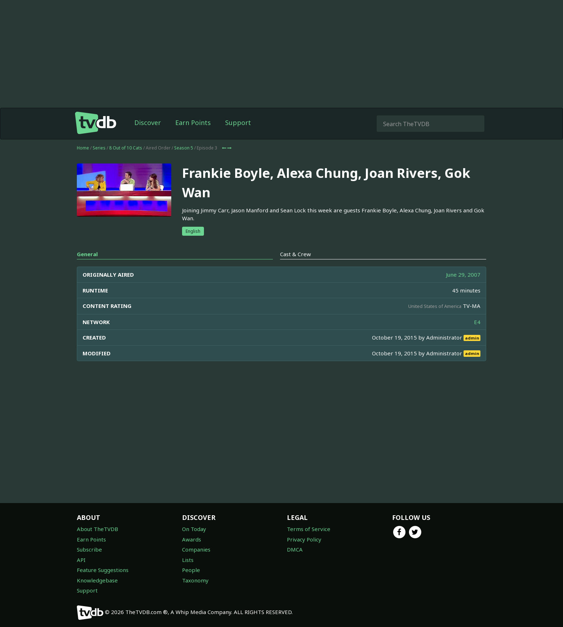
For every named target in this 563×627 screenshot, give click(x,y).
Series (99, 148)
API (81, 559)
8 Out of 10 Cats (125, 148)
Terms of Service (308, 529)
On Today (194, 529)
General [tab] (87, 254)
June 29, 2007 (463, 274)
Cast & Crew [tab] (295, 254)
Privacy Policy (304, 539)
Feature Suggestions (103, 569)
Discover (147, 122)
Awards (191, 539)
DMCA (295, 549)
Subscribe (89, 549)
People (191, 569)
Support (238, 122)
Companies (196, 549)
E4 (477, 322)
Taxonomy (195, 580)
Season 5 (183, 148)
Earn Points (193, 122)
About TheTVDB (97, 529)
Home (83, 148)
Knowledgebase (97, 580)
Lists (188, 559)
